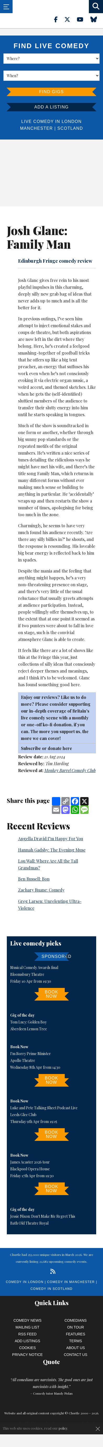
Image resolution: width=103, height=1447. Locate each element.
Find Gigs (51, 91)
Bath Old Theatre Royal (29, 1223)
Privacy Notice (27, 1354)
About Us (75, 1348)
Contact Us (75, 1354)
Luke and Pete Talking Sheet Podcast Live (44, 1107)
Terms (75, 1341)
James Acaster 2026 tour (30, 1162)
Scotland (70, 128)
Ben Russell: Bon (34, 879)
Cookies (27, 1348)
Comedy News (27, 1320)
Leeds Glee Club (23, 1114)
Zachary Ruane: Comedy (41, 890)
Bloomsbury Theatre (27, 974)
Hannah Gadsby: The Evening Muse (51, 850)
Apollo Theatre (22, 1060)
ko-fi (48, 724)
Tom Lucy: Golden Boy (28, 1022)
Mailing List (27, 1327)
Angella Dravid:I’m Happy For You (50, 838)
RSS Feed (27, 1334)
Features (75, 1334)
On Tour (75, 1327)
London (72, 121)
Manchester (36, 128)
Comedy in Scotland (51, 1289)
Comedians (75, 1320)
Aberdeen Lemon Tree (28, 1028)
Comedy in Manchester (71, 1282)
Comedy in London (25, 1282)
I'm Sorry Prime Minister (30, 1053)
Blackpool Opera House (30, 1168)
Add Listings (27, 1341)
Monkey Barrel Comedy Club (70, 770)
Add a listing (51, 107)
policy (63, 1428)
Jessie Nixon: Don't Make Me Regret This (42, 1216)
